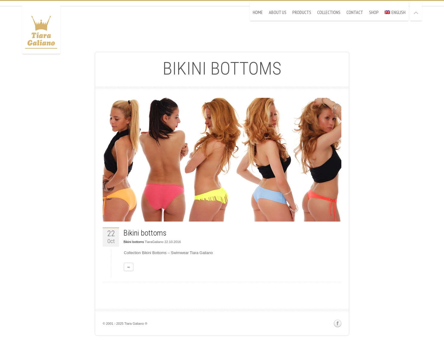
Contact (354, 12)
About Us (277, 12)
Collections (328, 12)
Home (258, 12)
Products (301, 12)
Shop (374, 12)
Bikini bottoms (145, 232)
